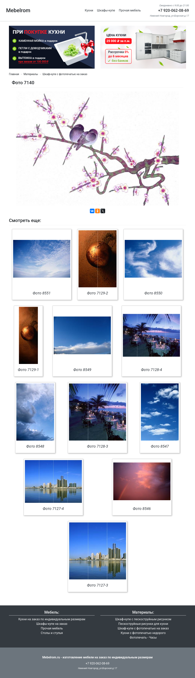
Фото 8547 (160, 446)
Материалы (31, 74)
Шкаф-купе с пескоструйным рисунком (143, 619)
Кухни (89, 10)
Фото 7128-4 (151, 369)
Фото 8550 (153, 293)
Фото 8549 (82, 369)
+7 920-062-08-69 (173, 10)
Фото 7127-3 (97, 585)
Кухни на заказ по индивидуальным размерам (51, 619)
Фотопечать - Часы (143, 637)
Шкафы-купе (106, 10)
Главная (14, 74)
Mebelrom (18, 10)
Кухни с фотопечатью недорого (143, 633)
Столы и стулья (52, 633)
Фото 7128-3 (97, 446)
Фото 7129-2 (97, 293)
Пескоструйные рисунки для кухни (143, 624)
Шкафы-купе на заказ (51, 624)
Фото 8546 (142, 508)
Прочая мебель (130, 10)
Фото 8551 (41, 293)
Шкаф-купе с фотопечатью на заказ (64, 74)
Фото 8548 (35, 446)
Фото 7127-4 (53, 508)
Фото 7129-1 (28, 369)
